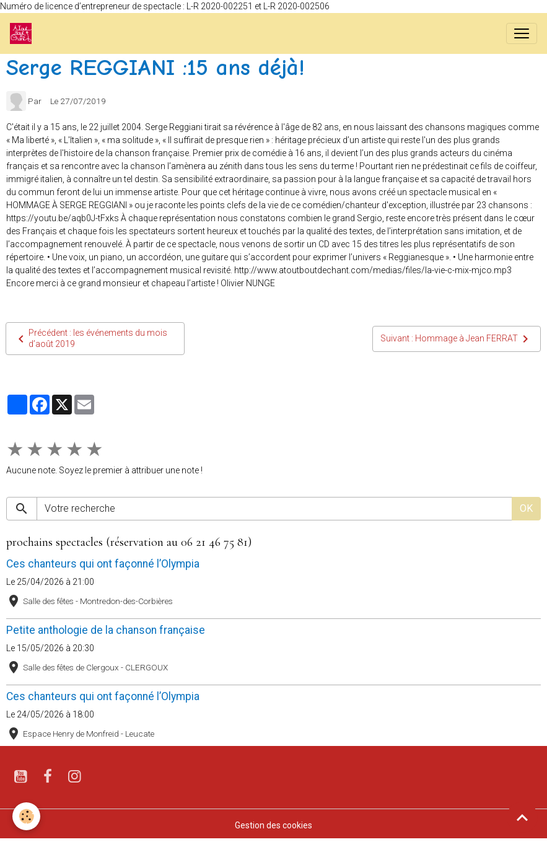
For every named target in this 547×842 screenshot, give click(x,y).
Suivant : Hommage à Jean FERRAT (456, 338)
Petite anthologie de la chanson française (105, 630)
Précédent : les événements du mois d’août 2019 (90, 338)
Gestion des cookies (273, 825)
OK (526, 508)
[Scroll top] (522, 817)
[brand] (23, 33)
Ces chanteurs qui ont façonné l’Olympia (102, 564)
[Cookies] (26, 816)
